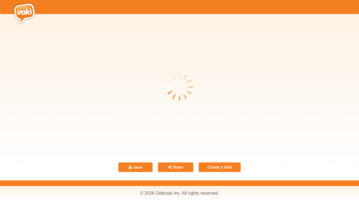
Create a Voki (219, 167)
